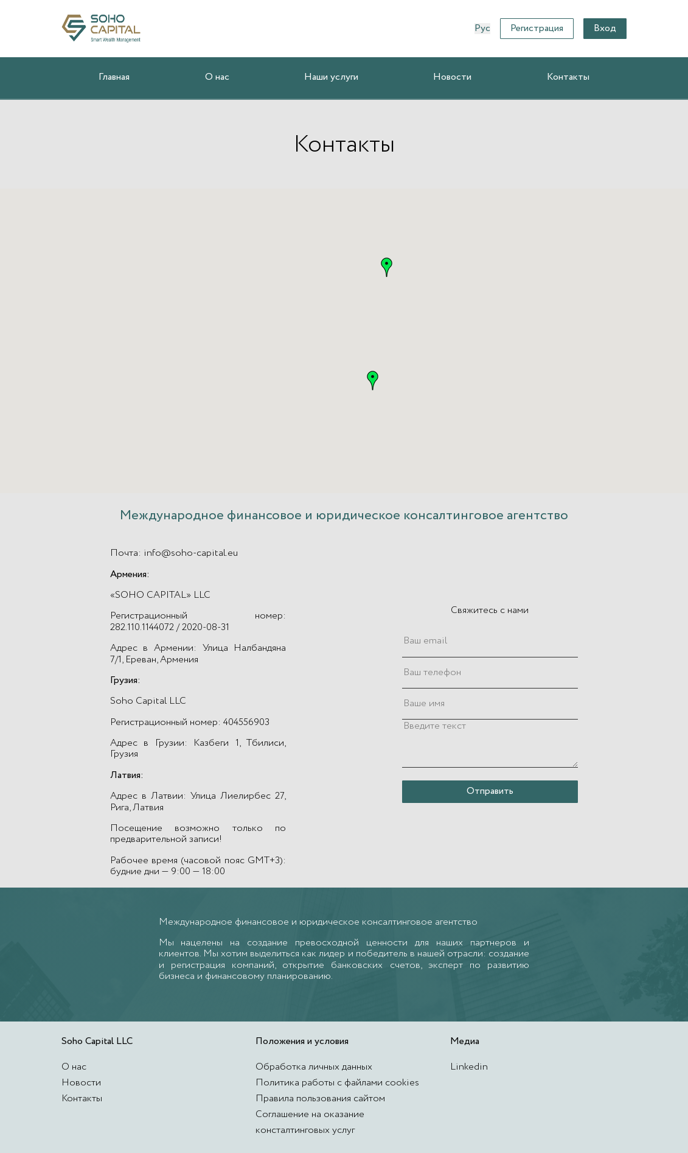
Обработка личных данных (313, 1067)
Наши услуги (331, 77)
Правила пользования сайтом (320, 1099)
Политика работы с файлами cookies (337, 1083)
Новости (452, 77)
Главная (114, 77)
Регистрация (536, 28)
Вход (605, 28)
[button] (387, 267)
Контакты (568, 77)
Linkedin (469, 1067)
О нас (217, 77)
